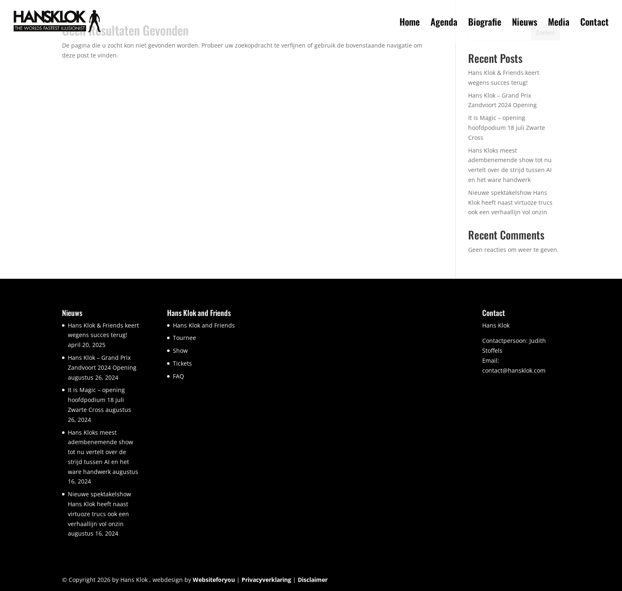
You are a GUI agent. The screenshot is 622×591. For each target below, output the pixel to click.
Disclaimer (313, 580)
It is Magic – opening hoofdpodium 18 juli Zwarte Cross (506, 127)
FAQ (178, 376)
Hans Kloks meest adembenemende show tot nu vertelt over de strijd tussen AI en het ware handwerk (100, 452)
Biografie (484, 23)
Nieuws (524, 23)
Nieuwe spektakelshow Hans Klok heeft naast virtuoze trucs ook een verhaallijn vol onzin (510, 202)
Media (558, 23)
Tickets (182, 363)
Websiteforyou (214, 580)
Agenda (444, 23)
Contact (594, 23)
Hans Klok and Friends (204, 325)
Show (180, 350)
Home (410, 23)
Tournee (184, 338)
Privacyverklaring (266, 580)
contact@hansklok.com (513, 370)
